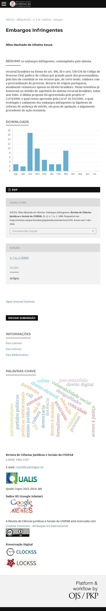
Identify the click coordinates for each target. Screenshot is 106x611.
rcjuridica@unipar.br (30, 467)
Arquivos (24, 19)
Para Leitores (14, 343)
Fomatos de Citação (25, 231)
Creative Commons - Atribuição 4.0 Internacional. (37, 526)
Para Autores (13, 349)
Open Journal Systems (20, 301)
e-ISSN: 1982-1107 (17, 459)
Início (10, 19)
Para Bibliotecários (17, 355)
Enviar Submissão (21, 317)
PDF (14, 189)
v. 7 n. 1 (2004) (42, 19)
